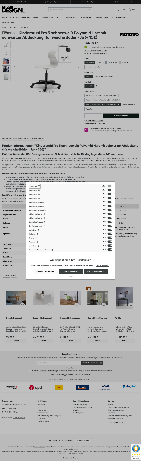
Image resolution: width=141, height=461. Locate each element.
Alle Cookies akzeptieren (95, 271)
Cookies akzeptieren (71, 271)
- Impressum (70, 276)
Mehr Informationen (102, 266)
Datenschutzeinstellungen (45, 271)
